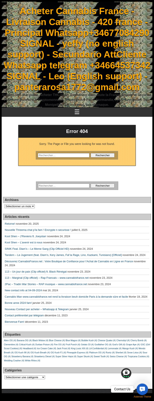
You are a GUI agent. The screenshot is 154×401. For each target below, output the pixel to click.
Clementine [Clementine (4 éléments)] (11, 344)
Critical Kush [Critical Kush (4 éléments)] (27, 344)
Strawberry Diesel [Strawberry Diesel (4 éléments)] (44, 356)
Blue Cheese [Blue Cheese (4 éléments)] (57, 340)
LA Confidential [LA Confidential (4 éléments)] (98, 348)
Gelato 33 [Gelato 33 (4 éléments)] (87, 344)
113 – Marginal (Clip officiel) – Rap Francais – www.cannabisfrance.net (47, 277)
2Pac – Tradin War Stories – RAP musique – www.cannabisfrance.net (46, 284)
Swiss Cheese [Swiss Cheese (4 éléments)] (118, 356)
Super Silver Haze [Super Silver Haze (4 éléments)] (66, 356)
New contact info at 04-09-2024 (23, 290)
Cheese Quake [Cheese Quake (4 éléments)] (107, 340)
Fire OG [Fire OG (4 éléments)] (59, 344)
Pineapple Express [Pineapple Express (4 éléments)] (77, 352)
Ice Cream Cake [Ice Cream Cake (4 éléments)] (46, 348)
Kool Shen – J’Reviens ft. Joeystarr (25, 236)
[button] (142, 389)
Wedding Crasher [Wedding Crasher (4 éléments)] (14, 360)
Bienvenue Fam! (14, 321)
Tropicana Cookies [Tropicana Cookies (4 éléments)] (138, 356)
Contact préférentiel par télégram (24, 315)
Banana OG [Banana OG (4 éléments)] (24, 340)
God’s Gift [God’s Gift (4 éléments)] (118, 344)
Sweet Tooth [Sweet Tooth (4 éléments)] (101, 356)
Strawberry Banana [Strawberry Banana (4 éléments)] (22, 356)
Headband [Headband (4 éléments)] (29, 348)
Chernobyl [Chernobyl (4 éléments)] (123, 340)
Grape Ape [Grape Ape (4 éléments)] (133, 344)
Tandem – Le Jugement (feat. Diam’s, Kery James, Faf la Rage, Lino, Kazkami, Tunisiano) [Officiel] (63, 255)
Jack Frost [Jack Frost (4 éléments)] (63, 348)
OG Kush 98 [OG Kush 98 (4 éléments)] (22, 352)
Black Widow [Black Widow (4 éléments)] (40, 340)
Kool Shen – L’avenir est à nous (23, 242)
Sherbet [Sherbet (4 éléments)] (120, 352)
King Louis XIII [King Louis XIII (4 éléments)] (79, 348)
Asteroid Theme (142, 396)
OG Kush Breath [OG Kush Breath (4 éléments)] (40, 352)
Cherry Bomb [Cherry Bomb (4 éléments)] (138, 340)
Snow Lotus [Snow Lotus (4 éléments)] (134, 352)
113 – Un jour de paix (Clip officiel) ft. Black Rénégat (36, 271)
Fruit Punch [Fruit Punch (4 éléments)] (73, 344)
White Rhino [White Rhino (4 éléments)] (32, 360)
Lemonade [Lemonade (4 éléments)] (115, 348)
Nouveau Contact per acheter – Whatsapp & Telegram (37, 309)
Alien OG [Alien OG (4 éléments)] (10, 340)
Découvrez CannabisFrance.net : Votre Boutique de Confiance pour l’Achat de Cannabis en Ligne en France (69, 261)
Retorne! (10, 223)
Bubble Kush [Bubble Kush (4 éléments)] (89, 340)
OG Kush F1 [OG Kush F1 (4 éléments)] (58, 352)
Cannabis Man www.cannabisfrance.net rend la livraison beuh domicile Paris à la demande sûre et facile (66, 296)
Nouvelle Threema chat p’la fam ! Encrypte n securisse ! (38, 229)
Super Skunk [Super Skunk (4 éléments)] (85, 356)
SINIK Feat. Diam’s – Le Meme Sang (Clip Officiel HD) (37, 248)
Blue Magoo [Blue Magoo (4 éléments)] (73, 340)
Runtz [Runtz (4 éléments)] (110, 352)
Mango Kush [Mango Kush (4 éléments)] (130, 348)
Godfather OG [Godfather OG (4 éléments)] (102, 344)
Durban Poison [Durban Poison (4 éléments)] (44, 344)
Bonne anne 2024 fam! (18, 302)
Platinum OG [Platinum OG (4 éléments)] (97, 352)
